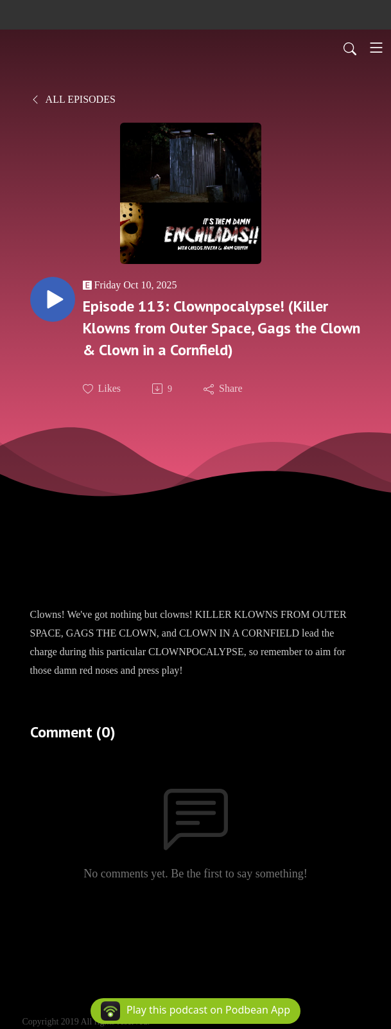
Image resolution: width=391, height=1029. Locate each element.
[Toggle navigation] (376, 47)
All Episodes (73, 99)
